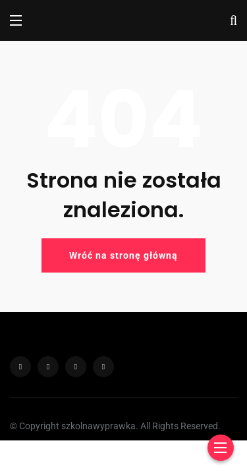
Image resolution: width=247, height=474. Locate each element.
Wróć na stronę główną (123, 255)
